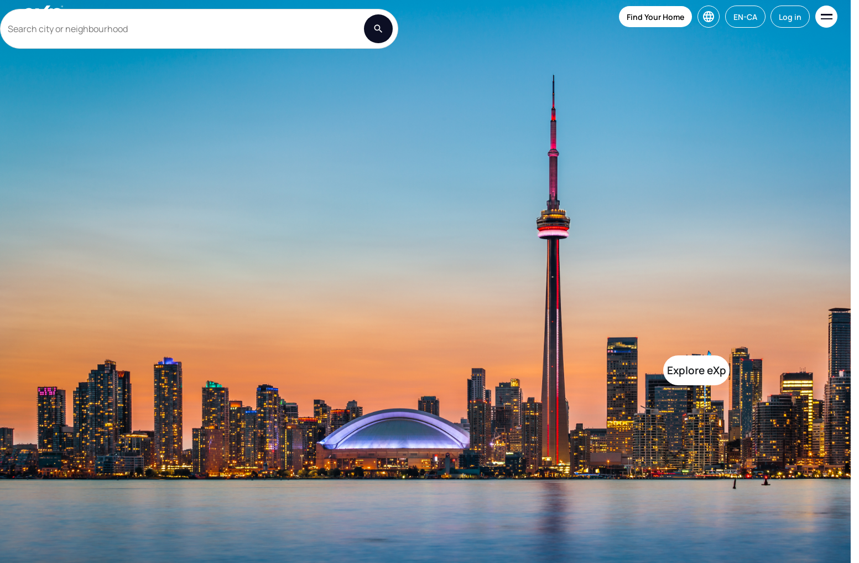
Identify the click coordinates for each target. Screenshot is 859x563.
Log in (790, 17)
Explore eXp (696, 370)
